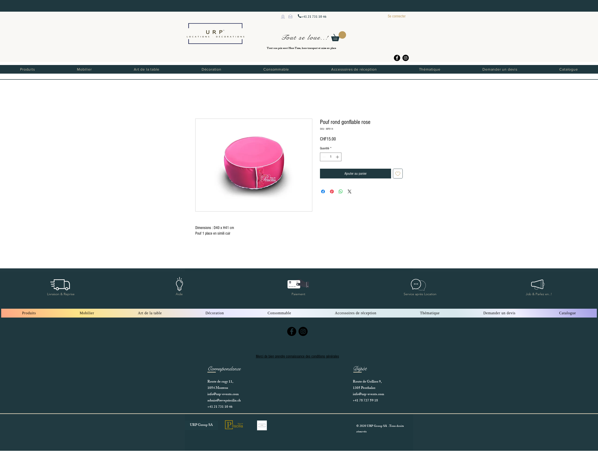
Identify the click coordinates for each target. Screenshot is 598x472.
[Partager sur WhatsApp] (341, 191)
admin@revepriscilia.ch (224, 401)
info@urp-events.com (223, 394)
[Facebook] (397, 58)
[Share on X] (349, 191)
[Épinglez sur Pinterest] (332, 191)
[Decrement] (323, 157)
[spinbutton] (330, 157)
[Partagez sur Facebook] (323, 191)
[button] (338, 36)
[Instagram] (405, 58)
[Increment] (338, 157)
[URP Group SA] (201, 425)
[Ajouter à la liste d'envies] (398, 173)
